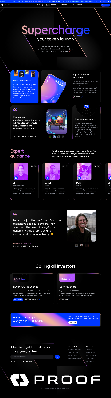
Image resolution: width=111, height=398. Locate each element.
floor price (82, 92)
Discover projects (74, 349)
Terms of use (90, 352)
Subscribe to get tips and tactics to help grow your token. (30, 349)
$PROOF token (65, 5)
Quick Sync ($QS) (19, 246)
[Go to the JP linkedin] (32, 166)
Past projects (41, 5)
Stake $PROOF (77, 5)
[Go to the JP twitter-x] (35, 166)
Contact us (90, 361)
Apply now (105, 5)
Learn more (77, 96)
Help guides (90, 358)
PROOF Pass (54, 5)
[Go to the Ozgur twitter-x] (67, 166)
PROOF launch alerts (31, 299)
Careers (89, 349)
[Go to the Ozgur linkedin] (63, 166)
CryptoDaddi (17, 136)
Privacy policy (91, 355)
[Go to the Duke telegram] (95, 166)
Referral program (74, 358)
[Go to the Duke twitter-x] (98, 166)
